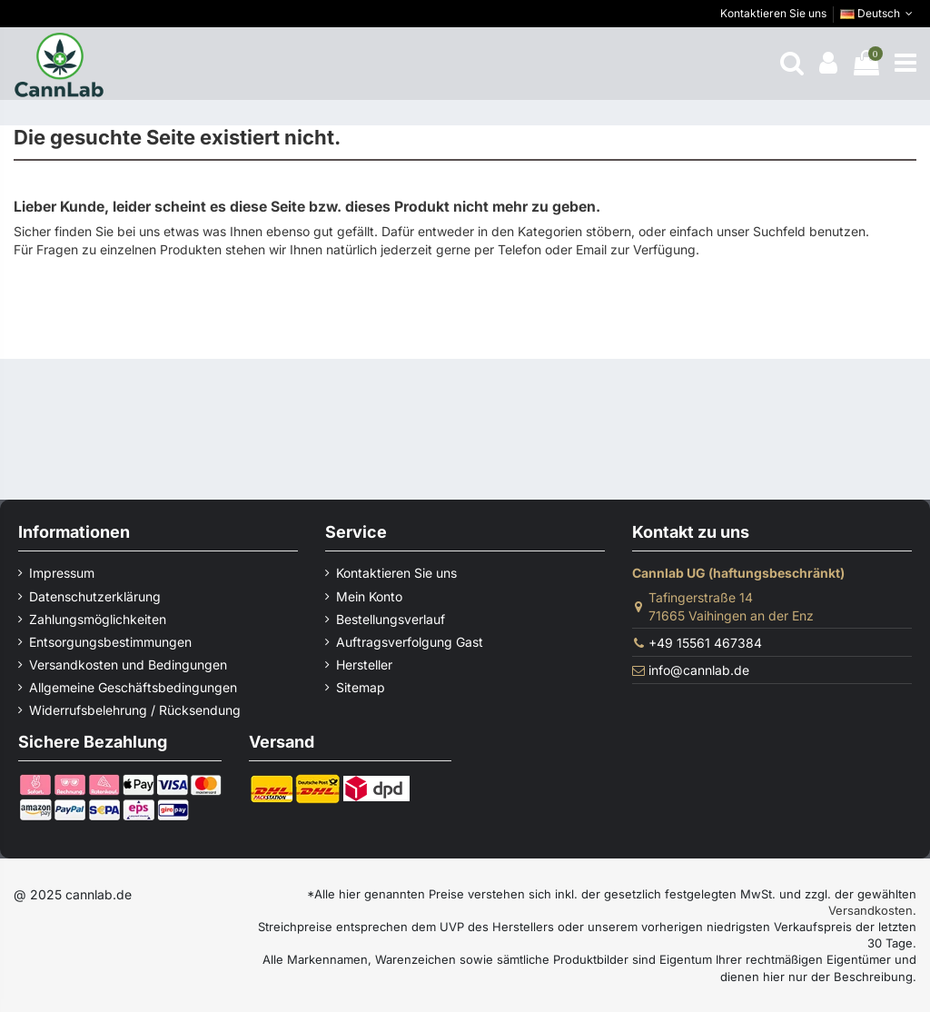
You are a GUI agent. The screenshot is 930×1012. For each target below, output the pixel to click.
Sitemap (360, 687)
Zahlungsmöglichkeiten (97, 619)
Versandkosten (870, 910)
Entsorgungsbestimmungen (110, 642)
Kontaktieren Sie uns (773, 13)
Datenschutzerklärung (95, 596)
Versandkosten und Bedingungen (128, 664)
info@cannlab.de (698, 670)
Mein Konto (369, 596)
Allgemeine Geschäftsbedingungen (133, 687)
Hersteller (364, 664)
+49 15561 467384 (705, 642)
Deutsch (878, 13)
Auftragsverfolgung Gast (409, 642)
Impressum (61, 572)
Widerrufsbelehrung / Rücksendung (135, 710)
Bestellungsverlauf (390, 619)
